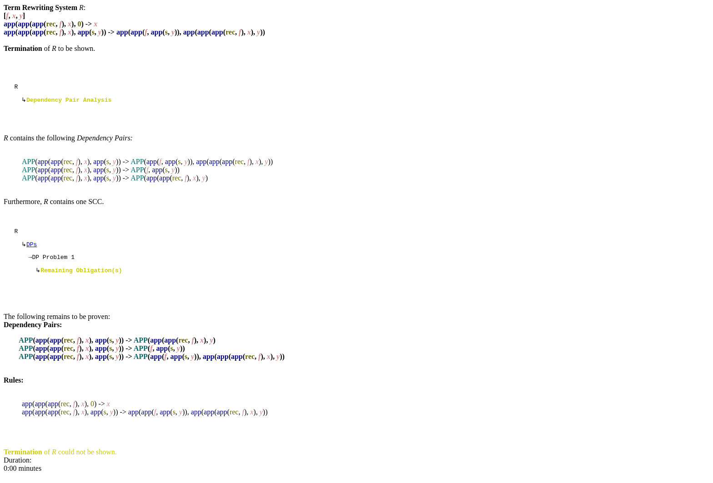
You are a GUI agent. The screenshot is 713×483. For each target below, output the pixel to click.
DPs (31, 248)
